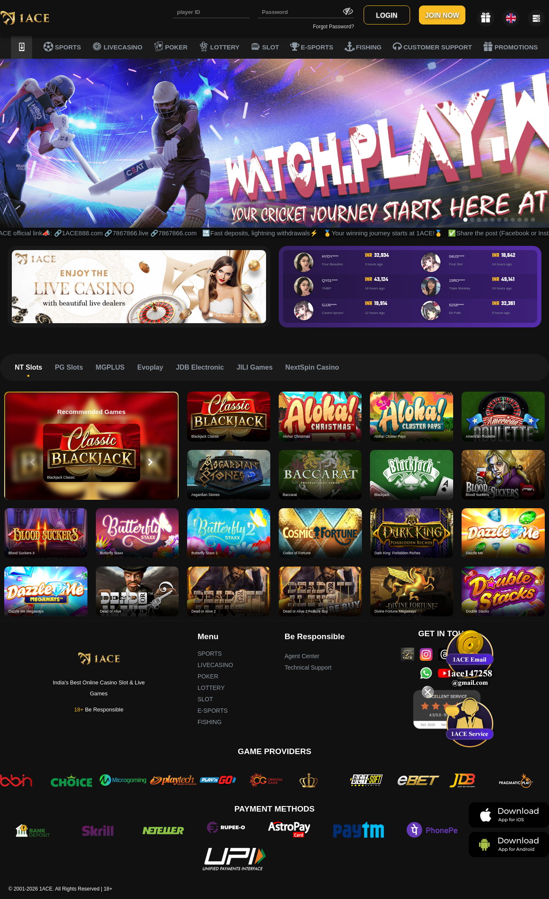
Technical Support (308, 667)
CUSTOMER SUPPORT (432, 46)
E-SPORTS (311, 46)
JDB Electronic (200, 367)
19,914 (380, 304)
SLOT (265, 46)
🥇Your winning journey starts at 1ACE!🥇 (388, 233)
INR (368, 255)
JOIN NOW (442, 15)
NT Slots (28, 367)
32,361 (508, 304)
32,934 (381, 255)
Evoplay (150, 367)
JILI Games (254, 367)
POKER (171, 46)
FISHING (363, 46)
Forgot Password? (333, 27)
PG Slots (69, 367)
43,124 (381, 279)
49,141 (507, 279)
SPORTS (62, 46)
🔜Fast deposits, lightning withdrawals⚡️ (265, 233)
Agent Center (302, 656)
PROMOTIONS (510, 46)
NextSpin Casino (312, 367)
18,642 (508, 255)
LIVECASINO (117, 46)
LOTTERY (219, 46)
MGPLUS (110, 367)
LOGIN (386, 15)
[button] (211, 315)
